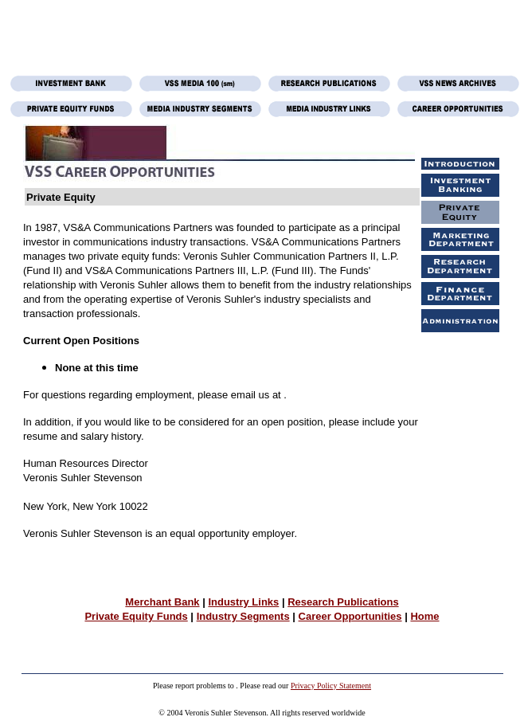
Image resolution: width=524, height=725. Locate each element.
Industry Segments (243, 616)
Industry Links (243, 602)
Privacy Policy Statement (331, 685)
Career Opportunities (350, 616)
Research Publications (342, 602)
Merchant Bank (162, 602)
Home (424, 616)
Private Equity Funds (135, 616)
